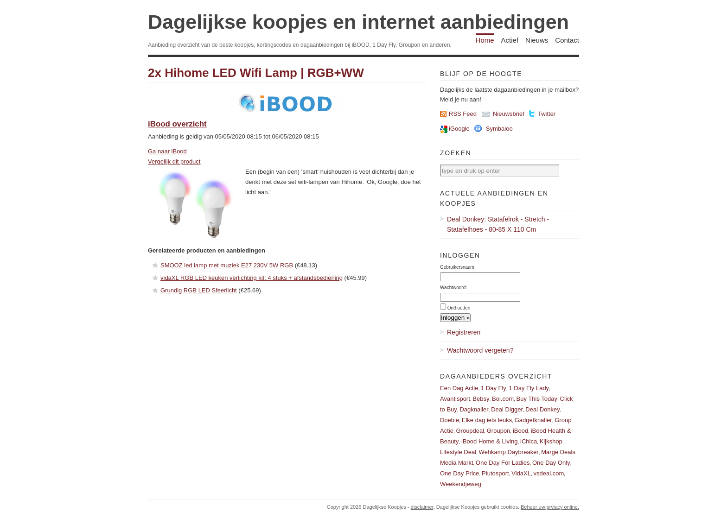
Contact (567, 40)
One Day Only (551, 462)
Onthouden (459, 307)
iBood (520, 430)
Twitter (546, 113)
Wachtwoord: (453, 287)
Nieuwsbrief (508, 113)
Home (485, 40)
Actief (510, 40)
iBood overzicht (177, 124)
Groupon (498, 430)
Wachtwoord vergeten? (480, 350)
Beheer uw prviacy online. (550, 507)
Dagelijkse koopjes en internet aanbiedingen (358, 22)
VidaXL (521, 473)
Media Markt (456, 462)
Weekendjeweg (460, 483)
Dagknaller (473, 409)
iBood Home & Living (489, 441)
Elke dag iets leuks (487, 420)
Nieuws (536, 40)
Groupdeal (470, 430)
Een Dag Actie (459, 388)
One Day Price (459, 473)
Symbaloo (499, 128)
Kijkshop (551, 441)
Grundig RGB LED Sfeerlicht (198, 290)
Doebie (449, 420)
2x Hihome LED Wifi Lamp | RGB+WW (256, 73)
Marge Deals (558, 452)
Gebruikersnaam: (458, 267)
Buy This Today (537, 398)
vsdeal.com (548, 473)
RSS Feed (463, 113)
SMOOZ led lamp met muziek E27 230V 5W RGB (226, 265)
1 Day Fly (493, 388)
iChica (528, 441)
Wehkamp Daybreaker (509, 452)
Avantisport (455, 398)
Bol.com (503, 398)
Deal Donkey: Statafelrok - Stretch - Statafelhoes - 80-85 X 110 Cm (498, 224)
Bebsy (480, 398)
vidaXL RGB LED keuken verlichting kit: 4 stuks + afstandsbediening (251, 277)
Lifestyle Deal (458, 452)
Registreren (463, 332)
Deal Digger (507, 409)
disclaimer (422, 507)
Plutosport (495, 473)
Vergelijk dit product (174, 161)
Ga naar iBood (167, 151)
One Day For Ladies (502, 462)
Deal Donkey (542, 409)
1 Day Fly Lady (529, 388)
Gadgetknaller (533, 420)
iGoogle (459, 128)
